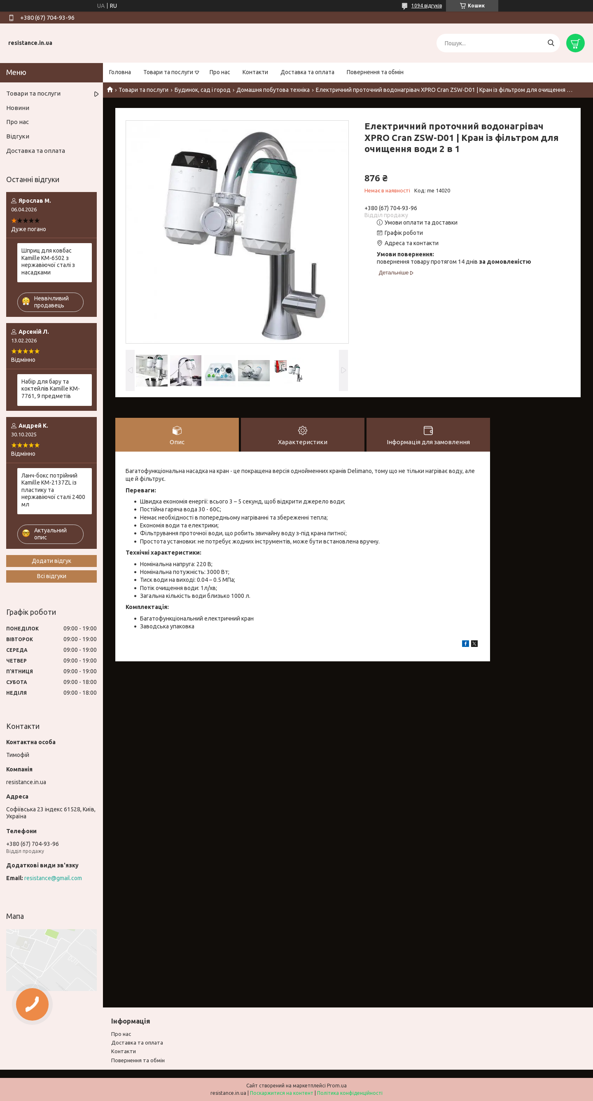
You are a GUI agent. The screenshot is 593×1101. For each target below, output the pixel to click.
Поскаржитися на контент (281, 1093)
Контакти (255, 72)
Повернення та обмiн (138, 1060)
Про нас (220, 72)
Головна (120, 72)
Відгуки (17, 136)
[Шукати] (551, 43)
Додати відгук (51, 561)
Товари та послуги (168, 72)
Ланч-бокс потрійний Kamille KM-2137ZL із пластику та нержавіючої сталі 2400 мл (53, 490)
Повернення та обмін (375, 72)
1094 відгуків (426, 5)
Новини (17, 107)
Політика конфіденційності (350, 1093)
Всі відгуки (51, 576)
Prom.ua (337, 1085)
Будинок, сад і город (203, 90)
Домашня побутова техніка (273, 90)
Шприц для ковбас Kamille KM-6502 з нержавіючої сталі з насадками (48, 261)
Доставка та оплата (307, 72)
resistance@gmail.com (53, 878)
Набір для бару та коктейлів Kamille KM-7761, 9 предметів (50, 388)
